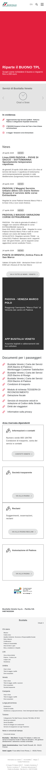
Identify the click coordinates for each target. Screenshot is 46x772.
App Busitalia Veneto (20, 339)
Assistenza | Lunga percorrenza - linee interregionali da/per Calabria (23, 710)
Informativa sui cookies (14, 759)
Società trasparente (9, 687)
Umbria (5, 666)
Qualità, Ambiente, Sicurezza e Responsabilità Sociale (19, 637)
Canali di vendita (8, 708)
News (6, 146)
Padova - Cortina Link (10, 657)
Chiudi (40, 623)
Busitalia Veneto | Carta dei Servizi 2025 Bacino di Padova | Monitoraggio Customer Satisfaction (25, 367)
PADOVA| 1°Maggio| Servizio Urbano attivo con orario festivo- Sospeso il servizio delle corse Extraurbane (21, 191)
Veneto (5, 677)
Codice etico (7, 635)
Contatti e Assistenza (30, 765)
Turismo (5, 715)
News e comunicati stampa (12, 731)
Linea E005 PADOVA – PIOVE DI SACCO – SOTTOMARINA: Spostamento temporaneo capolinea (20, 160)
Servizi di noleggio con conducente (14, 724)
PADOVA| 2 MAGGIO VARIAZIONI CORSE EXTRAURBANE (21, 216)
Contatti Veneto (22, 454)
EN (31, 4)
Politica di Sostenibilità (10, 643)
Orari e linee (7, 669)
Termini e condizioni (13, 767)
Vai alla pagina (23, 496)
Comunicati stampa (9, 734)
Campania (6, 691)
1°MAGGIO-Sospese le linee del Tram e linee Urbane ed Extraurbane (24, 127)
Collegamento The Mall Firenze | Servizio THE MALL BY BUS (22, 718)
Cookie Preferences (23, 761)
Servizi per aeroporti (9, 720)
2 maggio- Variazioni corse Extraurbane (19, 133)
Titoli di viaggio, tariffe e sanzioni (13, 683)
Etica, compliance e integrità (12, 648)
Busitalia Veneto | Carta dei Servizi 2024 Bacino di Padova (24, 379)
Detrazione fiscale (16, 395)
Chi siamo (6, 629)
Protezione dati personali (28, 767)
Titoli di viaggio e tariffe (10, 671)
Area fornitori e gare (9, 645)
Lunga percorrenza (9, 703)
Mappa (35, 759)
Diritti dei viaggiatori (17, 406)
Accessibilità (27, 759)
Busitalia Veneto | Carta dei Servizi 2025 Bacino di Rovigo (24, 374)
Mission (6, 632)
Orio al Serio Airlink (9, 655)
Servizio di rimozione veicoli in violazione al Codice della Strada (24, 402)
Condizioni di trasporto (18, 384)
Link (4, 652)
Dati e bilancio (8, 639)
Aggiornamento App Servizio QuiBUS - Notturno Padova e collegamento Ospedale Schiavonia (22, 121)
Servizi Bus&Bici (8, 722)
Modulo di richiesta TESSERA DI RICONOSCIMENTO (23, 390)
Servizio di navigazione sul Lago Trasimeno (16, 726)
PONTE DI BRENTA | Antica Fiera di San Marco (22, 256)
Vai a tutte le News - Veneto (23, 274)
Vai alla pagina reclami (22, 532)
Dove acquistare (8, 673)
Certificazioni (7, 641)
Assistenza (7, 661)
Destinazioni (7, 706)
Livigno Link (7, 659)
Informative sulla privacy (19, 411)
